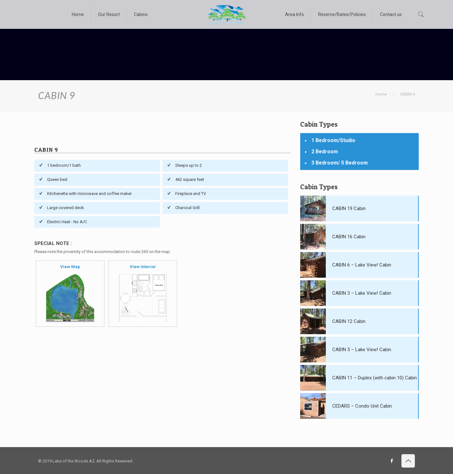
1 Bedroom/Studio (333, 140)
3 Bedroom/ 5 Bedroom (339, 163)
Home (381, 94)
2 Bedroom (324, 151)
